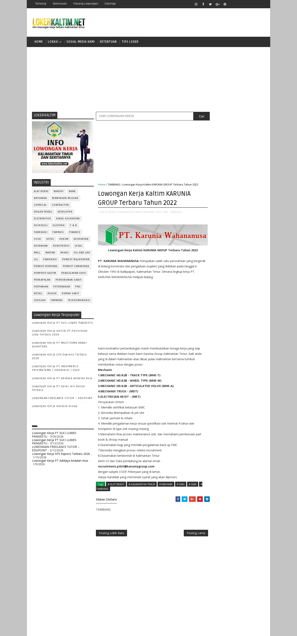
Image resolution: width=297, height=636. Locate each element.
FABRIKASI (41, 232)
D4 (209, 262)
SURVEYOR (225, 444)
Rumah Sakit (70, 294)
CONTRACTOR (60, 205)
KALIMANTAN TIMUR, (130, 212)
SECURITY (211, 437)
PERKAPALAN (42, 280)
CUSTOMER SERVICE (218, 348)
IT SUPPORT (212, 376)
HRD (241, 369)
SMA (210, 291)
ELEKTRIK (59, 226)
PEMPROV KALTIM (45, 273)
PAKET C (213, 277)
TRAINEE (234, 450)
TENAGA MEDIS (214, 450)
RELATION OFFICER (243, 416)
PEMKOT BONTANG (46, 266)
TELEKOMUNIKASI (79, 300)
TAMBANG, (176, 212)
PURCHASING (241, 410)
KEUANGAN (41, 246)
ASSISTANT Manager (218, 341)
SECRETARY (241, 430)
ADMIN (209, 335)
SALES (209, 430)
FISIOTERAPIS (231, 362)
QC (224, 416)
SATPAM (223, 430)
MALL (37, 253)
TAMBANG (57, 300)
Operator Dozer (217, 396)
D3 (209, 255)
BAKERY (59, 192)
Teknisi (250, 450)
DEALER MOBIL (43, 212)
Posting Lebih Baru (111, 532)
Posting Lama (187, 532)
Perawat (211, 416)
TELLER (241, 444)
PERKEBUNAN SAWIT (69, 280)
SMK (210, 298)
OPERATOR (212, 389)
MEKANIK (231, 382)
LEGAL (78, 246)
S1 (209, 284)
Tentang (40, 3)
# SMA (181, 483)
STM (210, 313)
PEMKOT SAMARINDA (76, 266)
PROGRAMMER (214, 403)
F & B (73, 226)
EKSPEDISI (41, 226)
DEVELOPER (65, 212)
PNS (78, 287)
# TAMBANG (105, 488)
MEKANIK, (149, 212)
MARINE (50, 253)
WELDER (225, 457)
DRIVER (246, 355)
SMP (210, 305)
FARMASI (58, 232)
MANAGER (245, 376)
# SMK (193, 483)
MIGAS (65, 253)
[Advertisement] (148, 79)
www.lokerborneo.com (218, 480)
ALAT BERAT (41, 192)
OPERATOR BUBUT (235, 389)
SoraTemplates (58, 630)
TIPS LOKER (130, 42)
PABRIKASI (50, 260)
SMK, (166, 212)
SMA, (159, 212)
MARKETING (212, 382)
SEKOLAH (40, 300)
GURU (229, 369)
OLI (36, 260)
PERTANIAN (41, 287)
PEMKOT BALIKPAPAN (76, 260)
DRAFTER (231, 355)
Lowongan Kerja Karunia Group (55, 407)
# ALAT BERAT (116, 483)
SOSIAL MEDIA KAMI (80, 42)
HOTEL (50, 239)
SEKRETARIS (230, 437)
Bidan (242, 341)
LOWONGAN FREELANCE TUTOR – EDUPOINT (62, 398)
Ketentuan (60, 3)
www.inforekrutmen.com (219, 483)
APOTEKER (245, 335)
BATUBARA (40, 198)
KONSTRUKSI (61, 246)
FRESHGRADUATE (220, 269)
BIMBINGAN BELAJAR (65, 198)
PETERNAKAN (62, 287)
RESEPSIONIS (241, 423)
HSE (251, 369)
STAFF (209, 444)
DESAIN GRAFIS (246, 348)
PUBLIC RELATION (216, 410)
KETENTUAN (108, 42)
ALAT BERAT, (109, 212)
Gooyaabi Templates (105, 630)
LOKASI (53, 42)
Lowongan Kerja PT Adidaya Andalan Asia (62, 379)
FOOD (37, 239)
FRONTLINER (213, 369)
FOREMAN (251, 362)
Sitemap (110, 3)
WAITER (209, 457)
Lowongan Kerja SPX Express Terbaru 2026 (61, 454)
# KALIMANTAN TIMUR (141, 483)
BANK (72, 192)
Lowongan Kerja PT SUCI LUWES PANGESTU (62, 323)
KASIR (229, 376)
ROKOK (52, 294)
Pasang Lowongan (85, 3)
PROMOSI (235, 403)
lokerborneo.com (172, 630)
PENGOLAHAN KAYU (73, 273)
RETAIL (38, 294)
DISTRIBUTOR (42, 219)
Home (38, 42)
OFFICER (247, 382)
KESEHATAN (81, 239)
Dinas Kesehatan (68, 219)
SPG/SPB (250, 437)
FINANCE (74, 232)
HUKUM (64, 239)
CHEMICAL (40, 205)
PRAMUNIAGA (252, 396)
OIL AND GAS (82, 253)
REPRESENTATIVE (216, 423)
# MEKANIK (166, 483)
